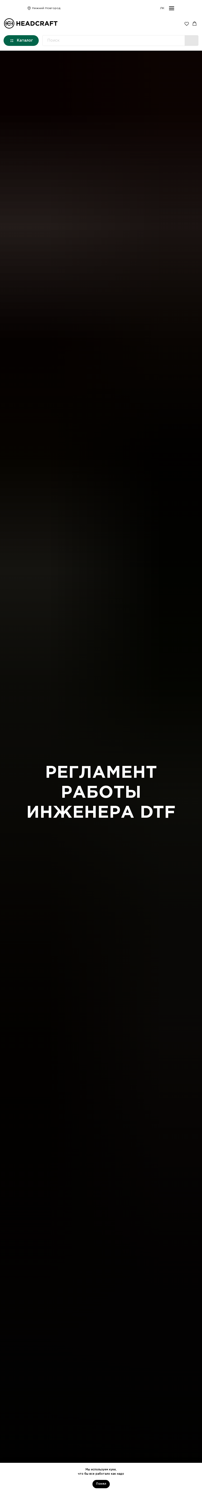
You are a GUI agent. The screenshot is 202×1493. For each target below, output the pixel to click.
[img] (29, 8)
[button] (186, 23)
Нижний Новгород (46, 8)
